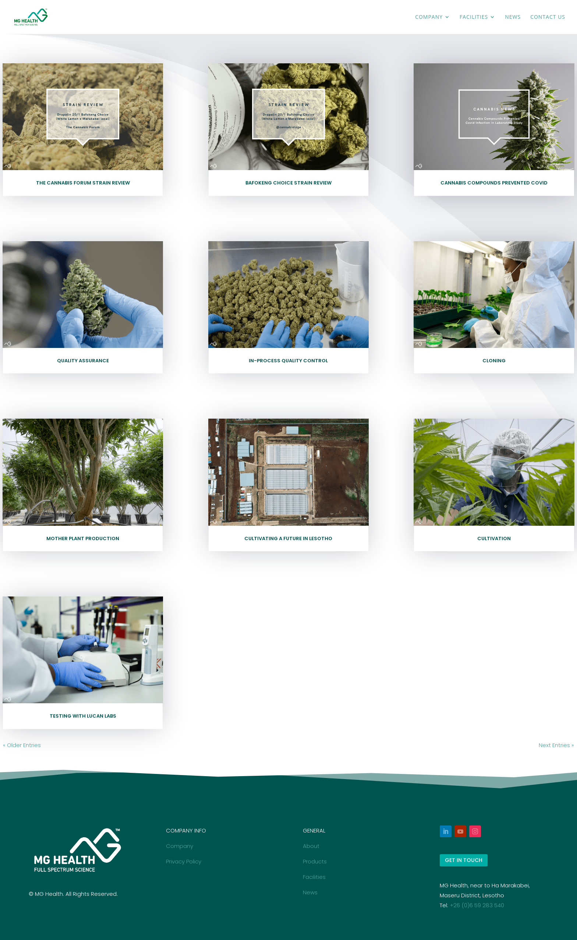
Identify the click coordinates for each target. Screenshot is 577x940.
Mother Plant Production (82, 538)
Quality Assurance (83, 360)
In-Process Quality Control (288, 360)
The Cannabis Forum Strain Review (83, 182)
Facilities (474, 17)
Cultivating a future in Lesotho (288, 538)
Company (429, 17)
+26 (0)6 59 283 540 (477, 905)
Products (315, 861)
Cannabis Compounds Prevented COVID (494, 182)
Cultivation (494, 538)
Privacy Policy (183, 861)
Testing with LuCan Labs (83, 715)
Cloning (494, 360)
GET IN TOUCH (463, 860)
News (513, 17)
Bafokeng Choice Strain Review (288, 182)
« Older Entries (22, 745)
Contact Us (547, 17)
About (311, 846)
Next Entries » (556, 745)
